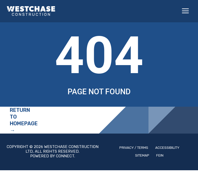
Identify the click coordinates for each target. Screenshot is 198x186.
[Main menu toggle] (185, 11)
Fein (159, 155)
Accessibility (167, 147)
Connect (65, 156)
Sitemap (142, 155)
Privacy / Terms (133, 147)
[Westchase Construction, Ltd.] (31, 11)
